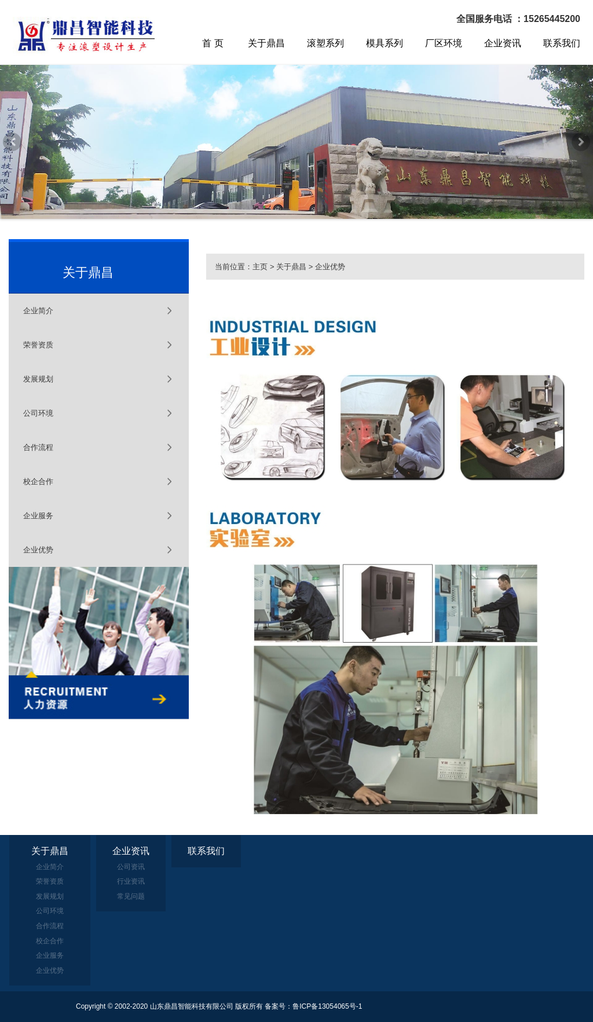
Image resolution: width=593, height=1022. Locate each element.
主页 (260, 266)
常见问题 (131, 896)
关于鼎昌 (266, 43)
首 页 (212, 43)
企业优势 (38, 549)
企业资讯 (502, 43)
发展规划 (38, 379)
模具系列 (384, 43)
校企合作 (38, 481)
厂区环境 (443, 43)
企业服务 (38, 515)
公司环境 (38, 413)
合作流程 (38, 447)
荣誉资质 (38, 344)
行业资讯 (131, 881)
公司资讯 (131, 867)
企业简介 (38, 310)
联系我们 (561, 43)
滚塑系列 (325, 43)
